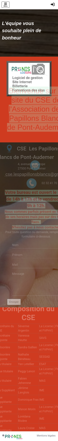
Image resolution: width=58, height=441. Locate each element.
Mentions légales (46, 435)
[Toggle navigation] (5, 5)
